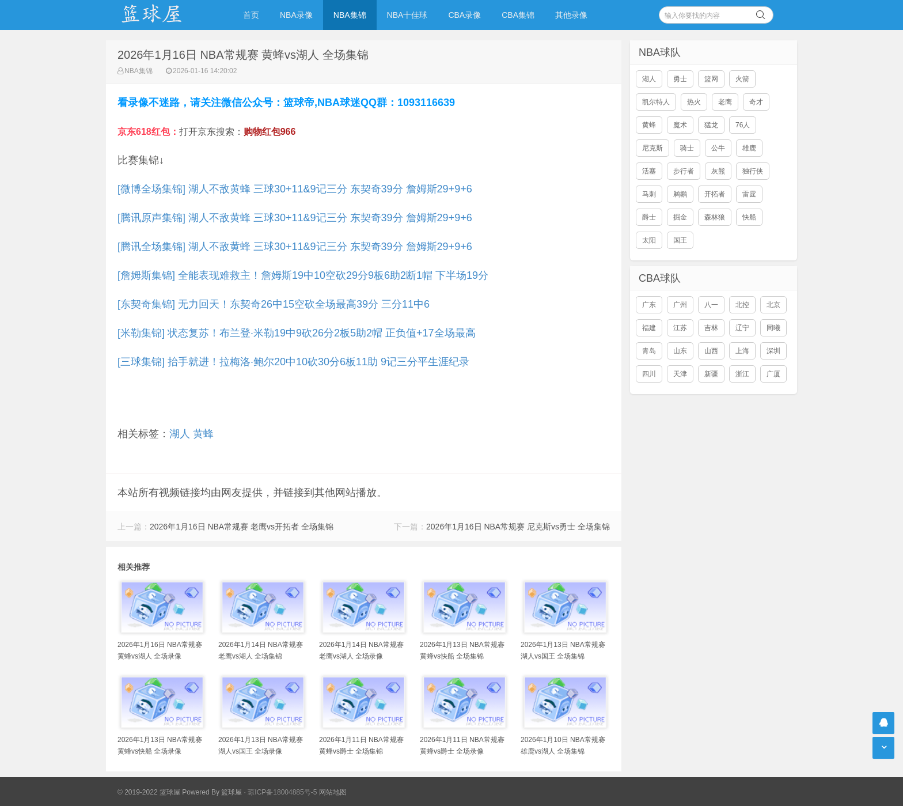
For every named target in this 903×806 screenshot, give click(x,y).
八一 (711, 305)
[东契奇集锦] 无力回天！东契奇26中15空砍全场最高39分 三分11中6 (273, 304)
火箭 (742, 79)
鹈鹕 (680, 194)
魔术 (680, 125)
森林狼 (714, 217)
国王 (680, 240)
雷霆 (749, 194)
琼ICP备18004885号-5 (282, 792)
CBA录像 (464, 15)
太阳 (649, 240)
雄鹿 (749, 148)
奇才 (756, 102)
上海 (742, 351)
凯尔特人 (656, 102)
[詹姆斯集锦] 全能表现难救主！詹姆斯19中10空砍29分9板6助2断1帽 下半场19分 (302, 275)
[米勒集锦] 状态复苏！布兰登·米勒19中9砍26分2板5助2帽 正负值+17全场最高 (296, 333)
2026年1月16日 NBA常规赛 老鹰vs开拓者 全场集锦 (241, 526)
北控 (742, 305)
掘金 (680, 217)
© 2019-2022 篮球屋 (148, 792)
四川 (649, 374)
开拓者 (714, 194)
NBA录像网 (163, 15)
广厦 (773, 374)
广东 (649, 305)
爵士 (649, 217)
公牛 (718, 148)
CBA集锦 (518, 15)
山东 (680, 351)
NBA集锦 (349, 15)
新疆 (711, 374)
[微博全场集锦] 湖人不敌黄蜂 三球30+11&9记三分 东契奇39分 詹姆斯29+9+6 (294, 189)
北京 (773, 305)
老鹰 (725, 102)
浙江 (742, 374)
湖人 (179, 434)
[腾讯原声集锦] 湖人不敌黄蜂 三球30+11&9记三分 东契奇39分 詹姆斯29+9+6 (294, 218)
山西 (711, 351)
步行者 (683, 171)
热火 (694, 102)
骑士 (687, 148)
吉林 (711, 328)
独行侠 (752, 171)
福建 (649, 328)
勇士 (680, 79)
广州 (680, 305)
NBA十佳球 (407, 15)
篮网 (711, 79)
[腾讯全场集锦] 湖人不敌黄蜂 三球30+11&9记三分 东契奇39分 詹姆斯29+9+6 (294, 246)
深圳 (773, 351)
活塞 (649, 171)
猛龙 (711, 125)
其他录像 (571, 15)
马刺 (649, 194)
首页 (251, 15)
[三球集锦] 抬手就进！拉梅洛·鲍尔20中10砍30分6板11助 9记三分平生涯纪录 (293, 362)
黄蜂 (203, 434)
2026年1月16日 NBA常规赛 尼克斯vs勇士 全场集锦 (518, 526)
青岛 (649, 351)
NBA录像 (296, 15)
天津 (680, 374)
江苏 (680, 328)
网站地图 (333, 792)
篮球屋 (231, 792)
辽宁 (742, 328)
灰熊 (718, 171)
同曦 (773, 328)
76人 (742, 125)
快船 (749, 217)
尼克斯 (652, 148)
